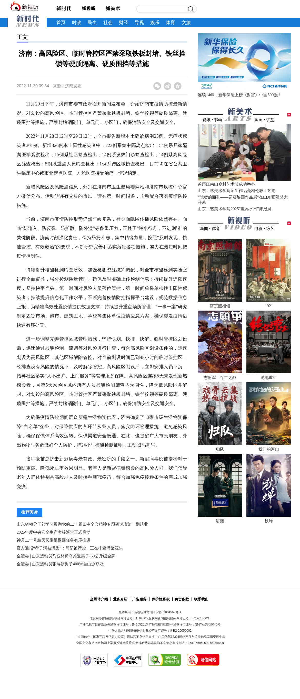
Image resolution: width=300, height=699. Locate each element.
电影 (258, 228)
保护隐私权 (161, 599)
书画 (218, 120)
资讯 (206, 120)
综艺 (270, 228)
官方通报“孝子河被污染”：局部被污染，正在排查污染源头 (70, 548)
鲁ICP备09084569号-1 (166, 612)
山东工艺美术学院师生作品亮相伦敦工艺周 (237, 190)
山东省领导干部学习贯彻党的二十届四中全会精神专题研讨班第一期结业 (82, 524)
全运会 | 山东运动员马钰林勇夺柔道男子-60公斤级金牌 (66, 556)
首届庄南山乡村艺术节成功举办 (226, 184)
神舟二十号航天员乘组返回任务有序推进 (54, 540)
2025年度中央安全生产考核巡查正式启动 (54, 532)
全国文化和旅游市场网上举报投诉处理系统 (105, 643)
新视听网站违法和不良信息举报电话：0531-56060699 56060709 (179, 643)
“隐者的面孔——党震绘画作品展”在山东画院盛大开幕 (242, 200)
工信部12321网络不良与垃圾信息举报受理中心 (193, 637)
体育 (216, 228)
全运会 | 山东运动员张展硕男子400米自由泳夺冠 (60, 564)
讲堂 (270, 120)
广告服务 (139, 599)
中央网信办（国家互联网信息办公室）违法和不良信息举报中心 (118, 637)
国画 (258, 120)
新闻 (204, 228)
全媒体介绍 (99, 599)
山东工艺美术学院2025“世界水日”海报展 (234, 209)
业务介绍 (120, 599)
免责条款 (182, 599)
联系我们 (201, 599)
